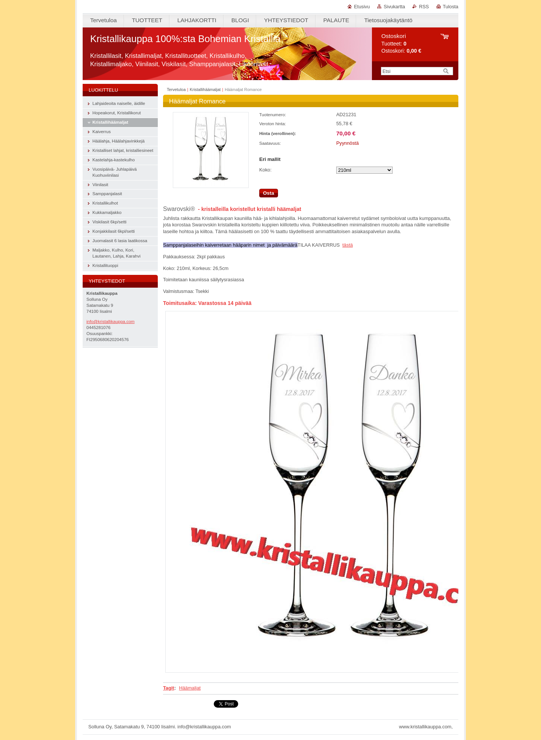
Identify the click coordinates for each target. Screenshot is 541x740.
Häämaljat (190, 688)
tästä (347, 245)
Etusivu (362, 6)
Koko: (265, 170)
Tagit (168, 688)
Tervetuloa (176, 89)
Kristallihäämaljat (205, 89)
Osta (268, 193)
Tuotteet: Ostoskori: (401, 43)
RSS (424, 6)
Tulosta (451, 6)
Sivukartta (394, 6)
